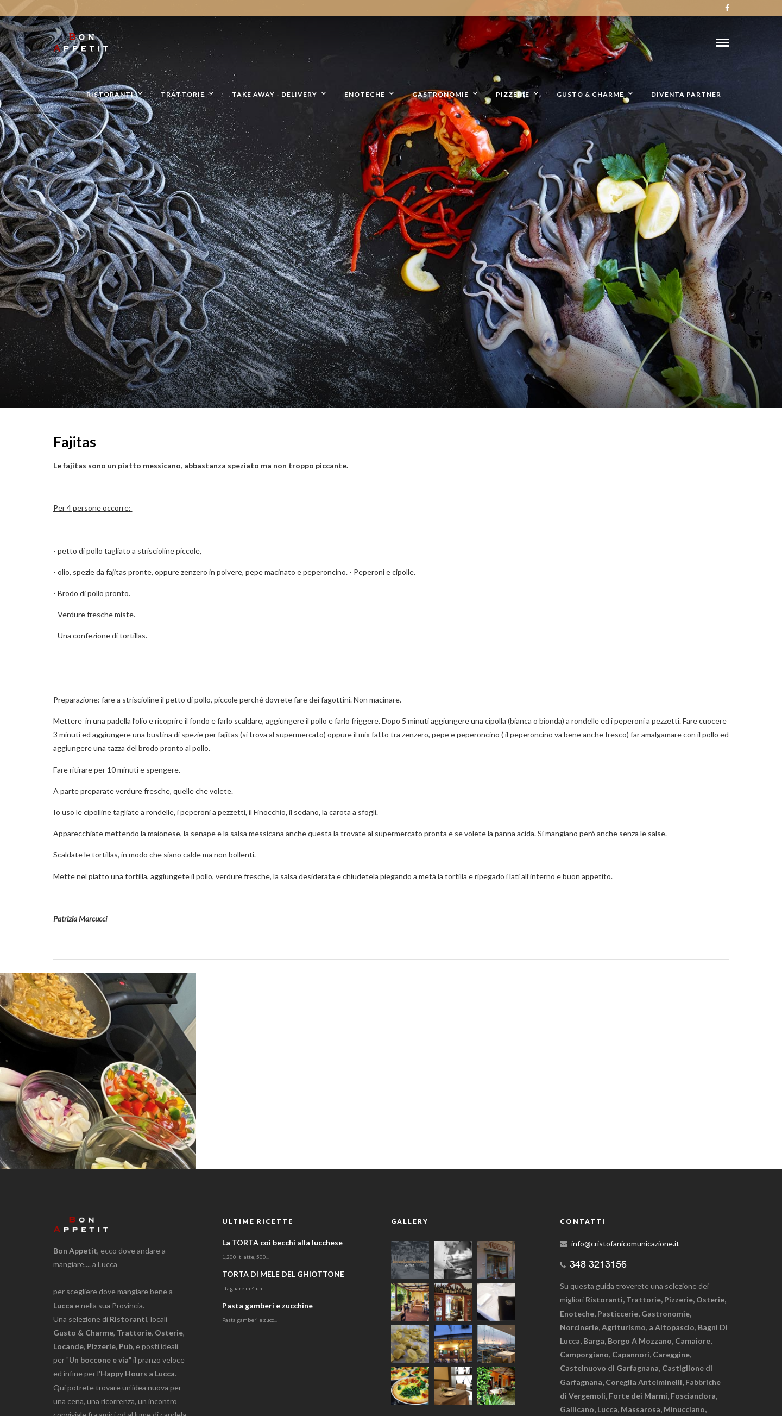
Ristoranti (110, 94)
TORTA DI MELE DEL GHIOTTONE (283, 1274)
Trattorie (183, 94)
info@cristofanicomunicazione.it (625, 1243)
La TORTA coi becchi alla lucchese (282, 1242)
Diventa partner (686, 94)
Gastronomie (440, 94)
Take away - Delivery (274, 94)
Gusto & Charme (590, 94)
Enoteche (364, 94)
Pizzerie (512, 94)
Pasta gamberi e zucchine (267, 1305)
